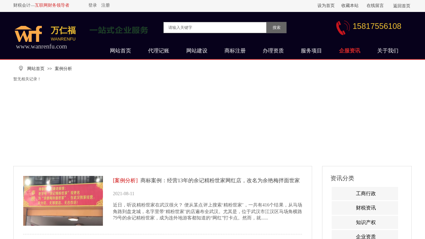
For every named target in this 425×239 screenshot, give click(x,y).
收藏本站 (350, 5)
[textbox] (215, 27)
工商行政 (366, 193)
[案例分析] (125, 180)
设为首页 (326, 5)
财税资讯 (366, 207)
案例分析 (63, 68)
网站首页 (35, 68)
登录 (92, 5)
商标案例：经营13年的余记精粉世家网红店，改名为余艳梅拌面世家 (220, 180)
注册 (105, 5)
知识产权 (366, 222)
